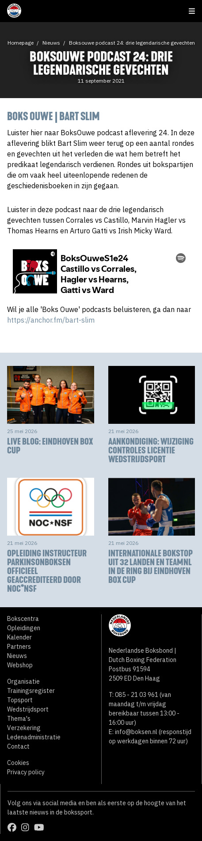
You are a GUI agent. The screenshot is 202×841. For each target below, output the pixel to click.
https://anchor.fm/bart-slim (51, 320)
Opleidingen (23, 628)
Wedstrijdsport (28, 709)
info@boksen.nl (136, 732)
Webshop (20, 665)
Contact (18, 746)
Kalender (19, 637)
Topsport (20, 700)
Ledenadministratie (34, 737)
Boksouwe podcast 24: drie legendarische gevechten (132, 42)
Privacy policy (26, 772)
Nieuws (51, 42)
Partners (19, 647)
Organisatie (23, 681)
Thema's (18, 719)
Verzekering (24, 728)
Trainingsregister (31, 691)
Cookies (18, 763)
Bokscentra (23, 619)
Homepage (21, 42)
